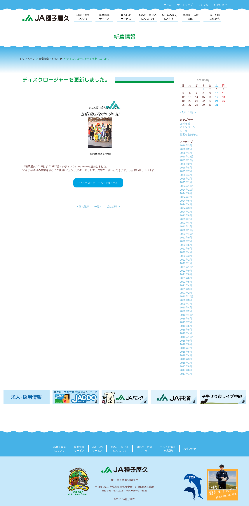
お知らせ (185, 123)
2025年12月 (187, 156)
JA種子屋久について (82, 17)
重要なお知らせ (189, 134)
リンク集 (203, 4)
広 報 (184, 130)
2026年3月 (186, 145)
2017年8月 (186, 366)
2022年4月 (186, 252)
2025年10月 (187, 160)
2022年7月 (186, 241)
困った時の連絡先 (215, 17)
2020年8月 (186, 300)
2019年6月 (186, 325)
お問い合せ (220, 4)
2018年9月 (186, 340)
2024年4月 (186, 204)
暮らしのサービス (126, 17)
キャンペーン (187, 127)
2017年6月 (186, 370)
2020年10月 (187, 296)
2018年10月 (187, 336)
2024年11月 (187, 186)
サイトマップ (185, 4)
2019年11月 (187, 314)
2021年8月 (186, 274)
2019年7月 (186, 322)
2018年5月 (186, 351)
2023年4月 (186, 222)
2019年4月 (186, 333)
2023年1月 (186, 226)
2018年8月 (186, 344)
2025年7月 (186, 171)
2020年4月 (186, 307)
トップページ (27, 58)
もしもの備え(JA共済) (169, 17)
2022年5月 (186, 248)
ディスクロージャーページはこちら (97, 182)
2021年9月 (186, 270)
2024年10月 (187, 189)
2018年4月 (186, 355)
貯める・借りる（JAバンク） (120, 448)
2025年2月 (186, 178)
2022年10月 (187, 233)
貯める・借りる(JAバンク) (148, 17)
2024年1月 (186, 211)
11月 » (192, 112)
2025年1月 (186, 182)
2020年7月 (186, 303)
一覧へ (98, 206)
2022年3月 (186, 255)
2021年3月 (186, 289)
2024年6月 (186, 200)
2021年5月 (186, 281)
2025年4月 (186, 174)
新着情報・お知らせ (50, 58)
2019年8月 (186, 318)
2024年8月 (186, 193)
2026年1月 (186, 152)
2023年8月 (186, 215)
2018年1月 (186, 362)
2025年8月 (186, 167)
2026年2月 (186, 149)
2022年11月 (187, 230)
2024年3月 (186, 208)
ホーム (168, 4)
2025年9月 (186, 163)
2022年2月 (186, 259)
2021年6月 (186, 278)
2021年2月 (186, 292)
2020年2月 (186, 311)
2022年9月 (186, 237)
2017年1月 (186, 373)
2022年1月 (186, 263)
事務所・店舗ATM (190, 17)
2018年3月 (186, 359)
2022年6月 (186, 244)
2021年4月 (186, 285)
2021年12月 (187, 267)
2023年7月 (186, 219)
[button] (83, 206)
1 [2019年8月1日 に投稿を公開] (203, 89)
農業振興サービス (104, 17)
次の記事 (113, 206)
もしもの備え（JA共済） (167, 448)
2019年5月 (186, 329)
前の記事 (83, 206)
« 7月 (183, 112)
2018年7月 (186, 348)
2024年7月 (186, 197)
